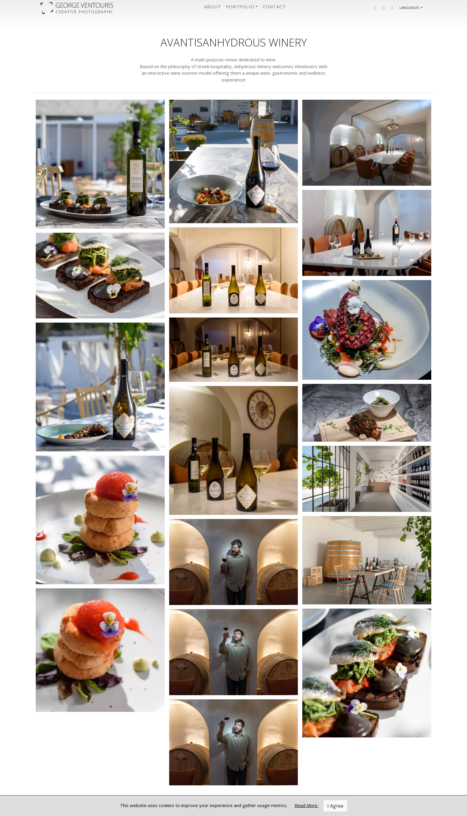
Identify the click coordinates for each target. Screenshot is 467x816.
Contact (274, 7)
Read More (307, 805)
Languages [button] (409, 7)
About (212, 7)
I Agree (335, 806)
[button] (375, 8)
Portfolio (240, 7)
